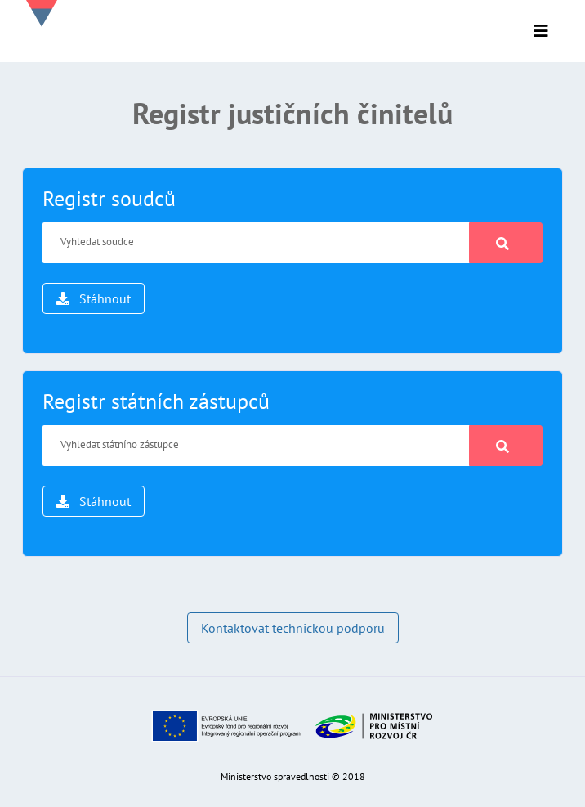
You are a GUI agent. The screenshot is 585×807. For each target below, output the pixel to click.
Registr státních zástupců (156, 401)
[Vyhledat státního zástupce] (256, 445)
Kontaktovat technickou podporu (293, 628)
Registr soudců (109, 198)
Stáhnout (93, 298)
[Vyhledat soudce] (256, 242)
